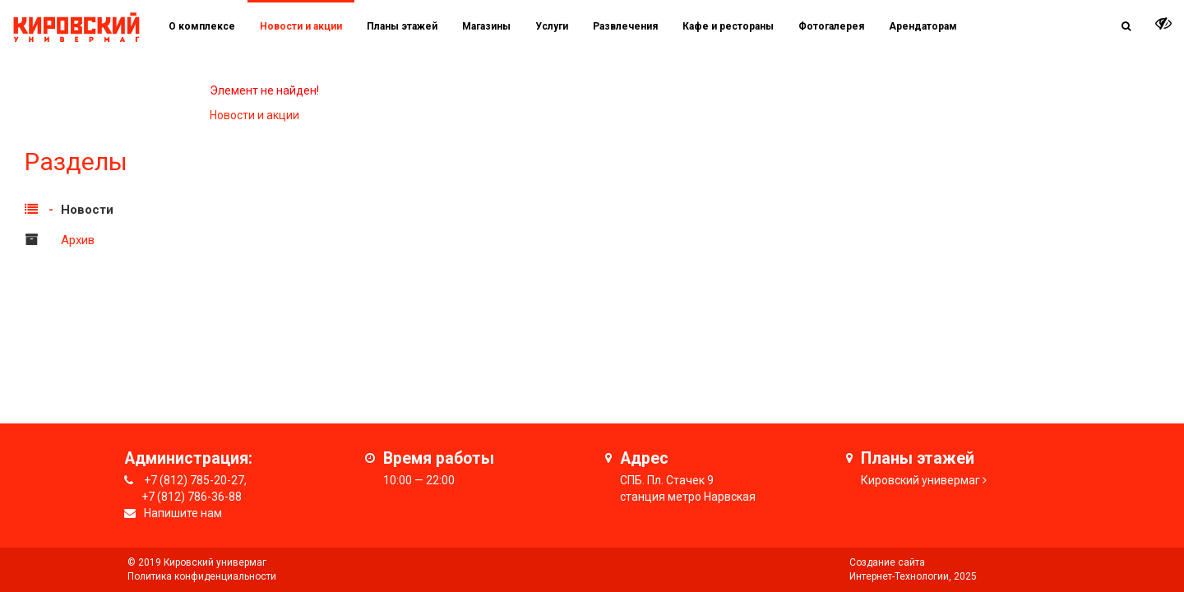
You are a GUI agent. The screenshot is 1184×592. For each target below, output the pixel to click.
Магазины (486, 26)
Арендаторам (923, 26)
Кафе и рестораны (728, 26)
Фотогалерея (831, 26)
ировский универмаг (924, 480)
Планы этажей (402, 26)
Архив (78, 240)
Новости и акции (301, 26)
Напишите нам (183, 513)
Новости (87, 209)
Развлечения (625, 26)
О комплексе (202, 26)
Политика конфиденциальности (201, 576)
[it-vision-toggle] (1163, 23)
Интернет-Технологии (899, 576)
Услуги (551, 26)
